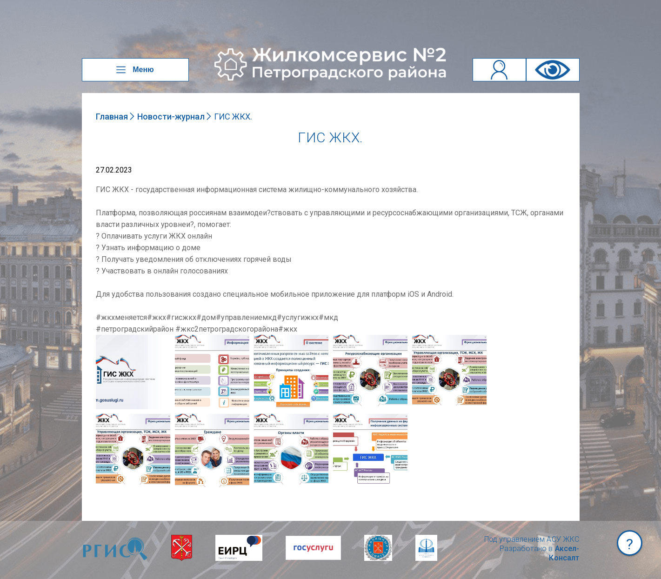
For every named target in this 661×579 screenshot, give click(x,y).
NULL (105, 339)
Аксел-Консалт (564, 553)
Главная (112, 116)
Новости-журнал (171, 116)
